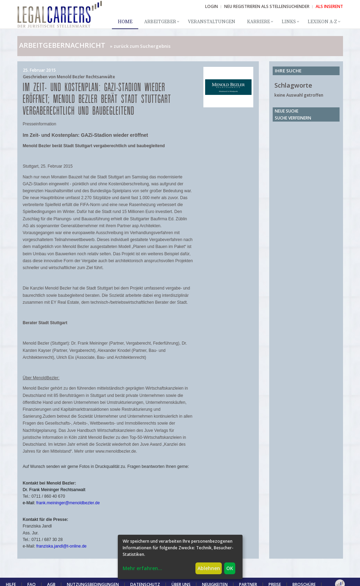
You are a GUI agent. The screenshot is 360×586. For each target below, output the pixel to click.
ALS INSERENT (329, 6)
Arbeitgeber (160, 22)
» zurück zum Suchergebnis (140, 46)
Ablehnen (208, 568)
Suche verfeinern (293, 118)
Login (211, 6)
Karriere (258, 22)
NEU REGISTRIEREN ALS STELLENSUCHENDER (266, 6)
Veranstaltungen (211, 22)
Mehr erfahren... (142, 568)
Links (289, 22)
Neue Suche (286, 111)
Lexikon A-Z (322, 22)
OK (229, 568)
